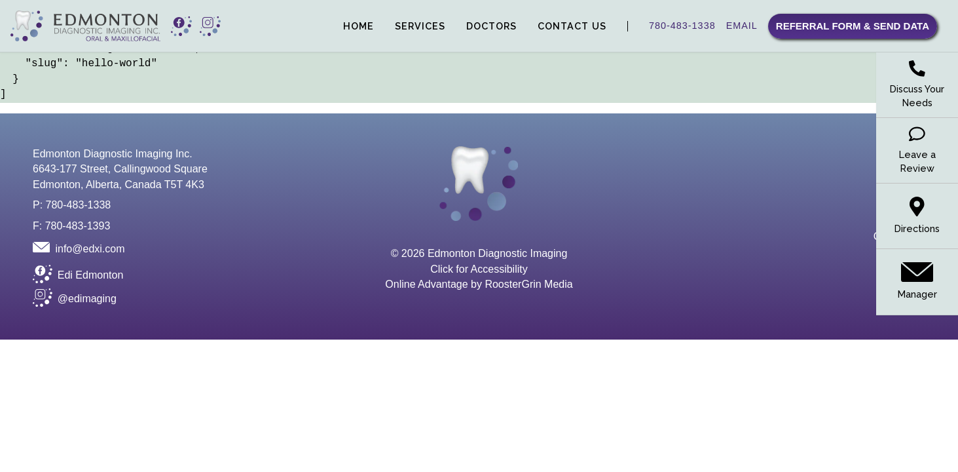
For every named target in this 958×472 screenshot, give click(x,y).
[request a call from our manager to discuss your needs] (917, 85)
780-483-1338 (682, 25)
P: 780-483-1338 (72, 204)
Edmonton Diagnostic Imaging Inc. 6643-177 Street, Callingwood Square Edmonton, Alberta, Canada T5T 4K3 (120, 169)
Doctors (491, 25)
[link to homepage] (85, 25)
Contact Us (572, 25)
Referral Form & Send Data (852, 25)
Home (358, 25)
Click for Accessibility (478, 269)
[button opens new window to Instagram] (210, 26)
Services (420, 25)
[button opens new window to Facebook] (181, 26)
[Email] (79, 247)
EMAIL (742, 25)
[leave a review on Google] (917, 151)
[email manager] (917, 282)
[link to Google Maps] (917, 216)
